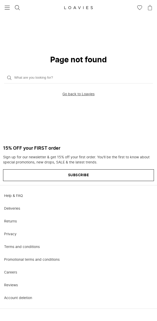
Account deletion (18, 298)
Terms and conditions (22, 247)
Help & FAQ (13, 196)
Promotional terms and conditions (32, 259)
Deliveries (12, 208)
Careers (10, 272)
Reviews (11, 285)
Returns (10, 221)
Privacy (10, 234)
